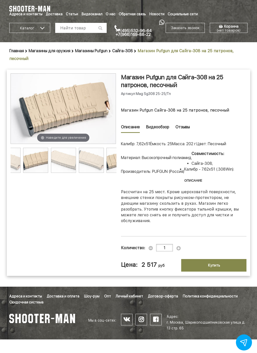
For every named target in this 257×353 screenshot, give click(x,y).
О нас (110, 14)
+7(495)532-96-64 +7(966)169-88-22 (133, 32)
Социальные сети (183, 14)
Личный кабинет (129, 296)
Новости (156, 14)
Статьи (72, 14)
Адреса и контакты (25, 14)
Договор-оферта (163, 296)
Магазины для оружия (49, 50)
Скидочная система (26, 302)
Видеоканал (91, 14)
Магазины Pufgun (91, 50)
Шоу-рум (91, 296)
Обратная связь (132, 14)
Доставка (54, 14)
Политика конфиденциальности (210, 296)
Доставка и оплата (63, 296)
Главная (16, 50)
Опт (107, 296)
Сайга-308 (122, 50)
